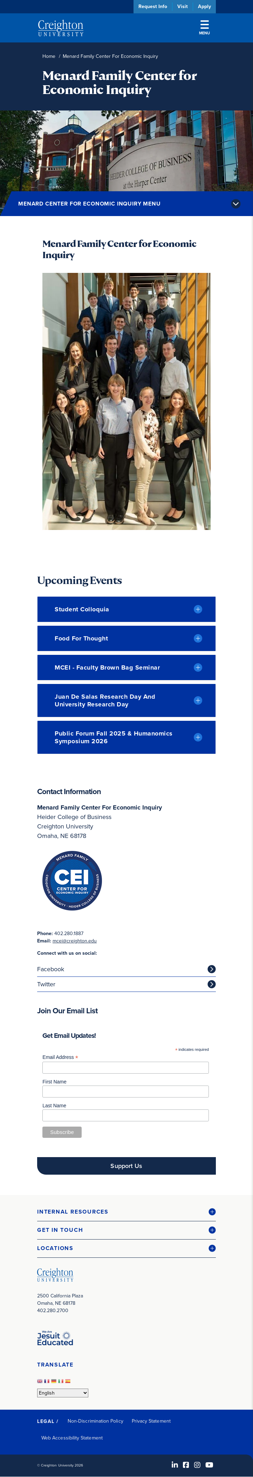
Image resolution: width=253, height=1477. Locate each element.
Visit (182, 6)
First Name (54, 1082)
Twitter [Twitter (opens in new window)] (46, 984)
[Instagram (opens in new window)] (197, 1465)
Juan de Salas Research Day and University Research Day (105, 700)
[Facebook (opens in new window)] (186, 1465)
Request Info (152, 6)
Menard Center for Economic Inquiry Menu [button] (89, 204)
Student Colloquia (82, 609)
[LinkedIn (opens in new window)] (174, 1465)
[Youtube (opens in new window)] (209, 1465)
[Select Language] (62, 1393)
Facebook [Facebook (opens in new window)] (50, 969)
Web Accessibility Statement (72, 1438)
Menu (204, 28)
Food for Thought (81, 638)
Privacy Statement (151, 1421)
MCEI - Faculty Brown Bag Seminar (107, 667)
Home (48, 56)
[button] (126, 1212)
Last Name (54, 1105)
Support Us (126, 1165)
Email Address (60, 1057)
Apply (204, 6)
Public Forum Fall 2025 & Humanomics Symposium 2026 (114, 737)
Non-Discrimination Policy (95, 1421)
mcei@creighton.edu (75, 941)
